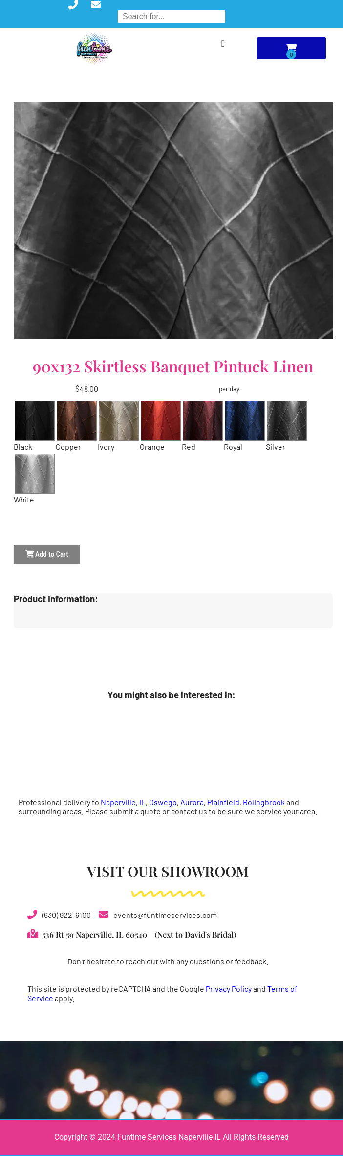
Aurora (192, 802)
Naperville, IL (123, 802)
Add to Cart (46, 554)
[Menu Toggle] (223, 43)
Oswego (163, 802)
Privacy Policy (229, 988)
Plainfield (223, 802)
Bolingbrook (264, 802)
